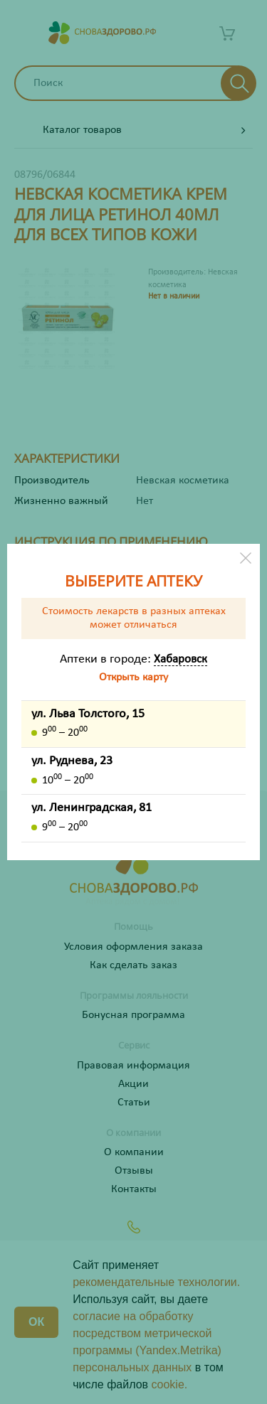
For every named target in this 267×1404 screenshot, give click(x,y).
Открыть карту (133, 677)
